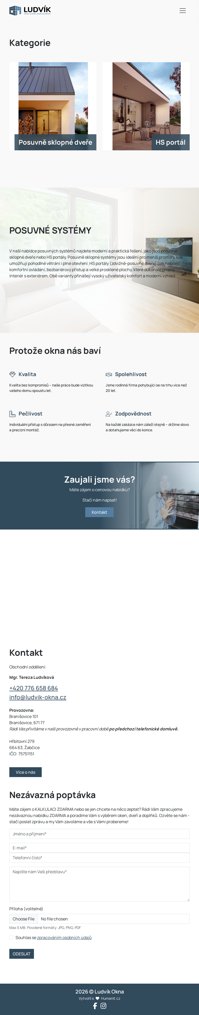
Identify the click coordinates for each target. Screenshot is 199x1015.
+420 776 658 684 (33, 688)
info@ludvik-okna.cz (37, 697)
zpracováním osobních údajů (64, 937)
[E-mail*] (99, 848)
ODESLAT (22, 954)
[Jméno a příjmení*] (99, 834)
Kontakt (99, 512)
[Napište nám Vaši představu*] (99, 884)
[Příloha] (99, 919)
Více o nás (25, 772)
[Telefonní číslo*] (99, 858)
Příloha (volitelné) (26, 909)
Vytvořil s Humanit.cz (99, 998)
